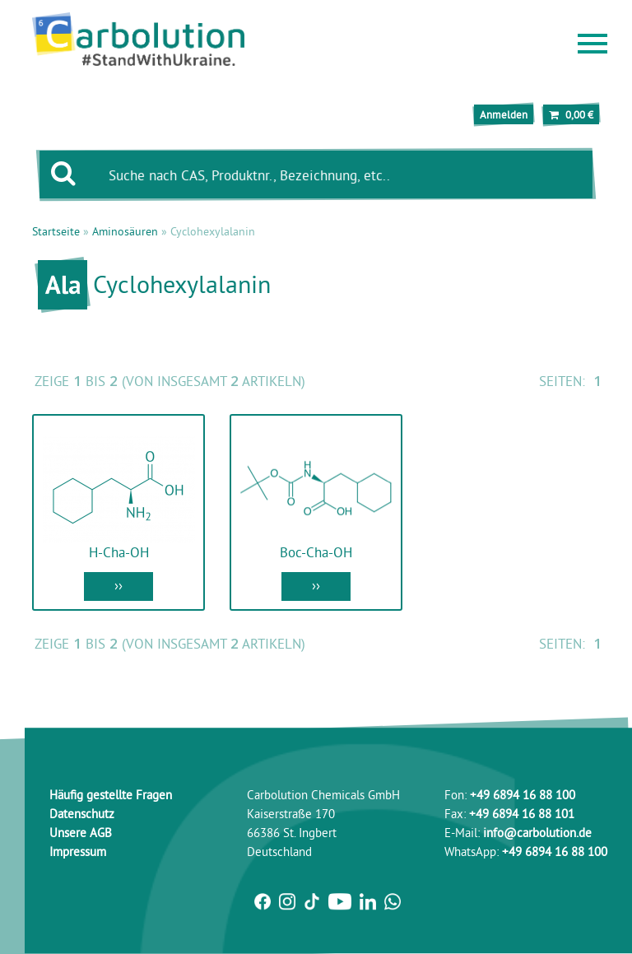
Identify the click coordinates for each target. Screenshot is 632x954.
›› (118, 584)
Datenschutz (81, 813)
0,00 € (571, 114)
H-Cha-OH (119, 552)
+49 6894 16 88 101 (521, 813)
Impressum (77, 851)
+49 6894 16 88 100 (522, 795)
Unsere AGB (80, 832)
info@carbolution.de (537, 832)
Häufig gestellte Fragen (110, 795)
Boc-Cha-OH (316, 552)
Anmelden (503, 114)
